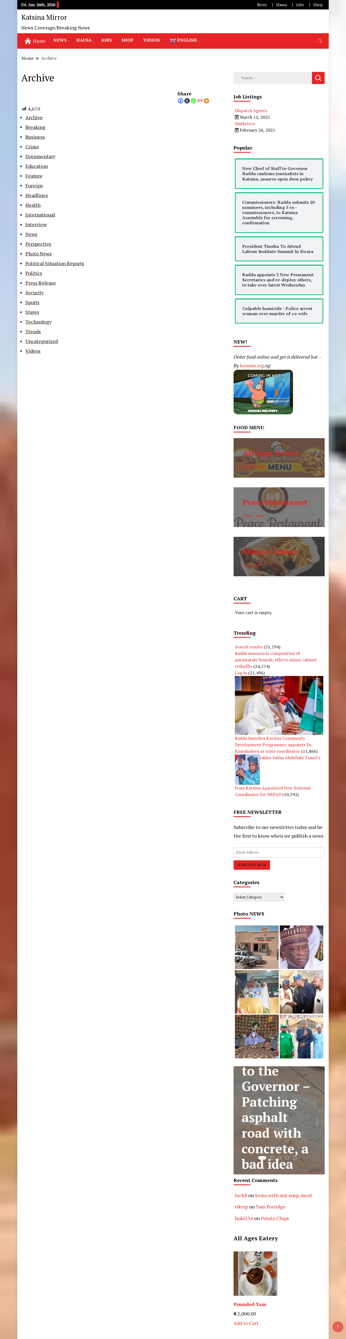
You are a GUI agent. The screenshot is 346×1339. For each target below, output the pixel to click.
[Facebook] (180, 101)
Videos (151, 40)
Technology (38, 321)
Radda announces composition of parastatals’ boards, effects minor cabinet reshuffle (276, 659)
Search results (249, 647)
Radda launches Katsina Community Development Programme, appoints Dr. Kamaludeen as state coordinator (273, 744)
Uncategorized (41, 341)
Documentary (40, 156)
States (32, 312)
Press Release (40, 282)
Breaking (35, 127)
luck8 (241, 1195)
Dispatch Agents (251, 111)
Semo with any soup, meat (283, 1195)
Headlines (36, 195)
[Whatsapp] (193, 101)
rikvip (241, 1206)
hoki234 (244, 1218)
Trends (33, 331)
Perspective (38, 244)
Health (33, 205)
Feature (33, 175)
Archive (34, 117)
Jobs (300, 4)
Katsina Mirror (44, 17)
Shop (318, 4)
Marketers (245, 123)
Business (35, 137)
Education (36, 166)
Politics (33, 273)
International (40, 214)
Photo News (38, 253)
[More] (206, 101)
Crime (32, 146)
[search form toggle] (320, 41)
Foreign (34, 185)
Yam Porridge (270, 1206)
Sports (32, 302)
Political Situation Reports (54, 263)
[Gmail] (200, 101)
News (262, 4)
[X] (187, 101)
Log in (241, 673)
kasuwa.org (252, 365)
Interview (36, 224)
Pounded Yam (250, 1304)
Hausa (281, 4)
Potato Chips (275, 1218)
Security (34, 292)
